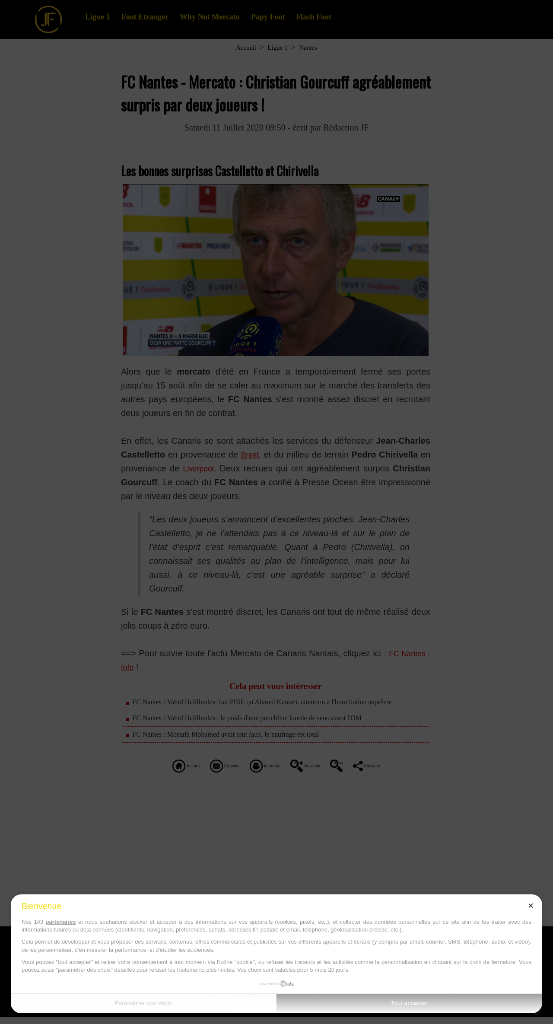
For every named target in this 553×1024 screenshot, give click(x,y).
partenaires (61, 922)
